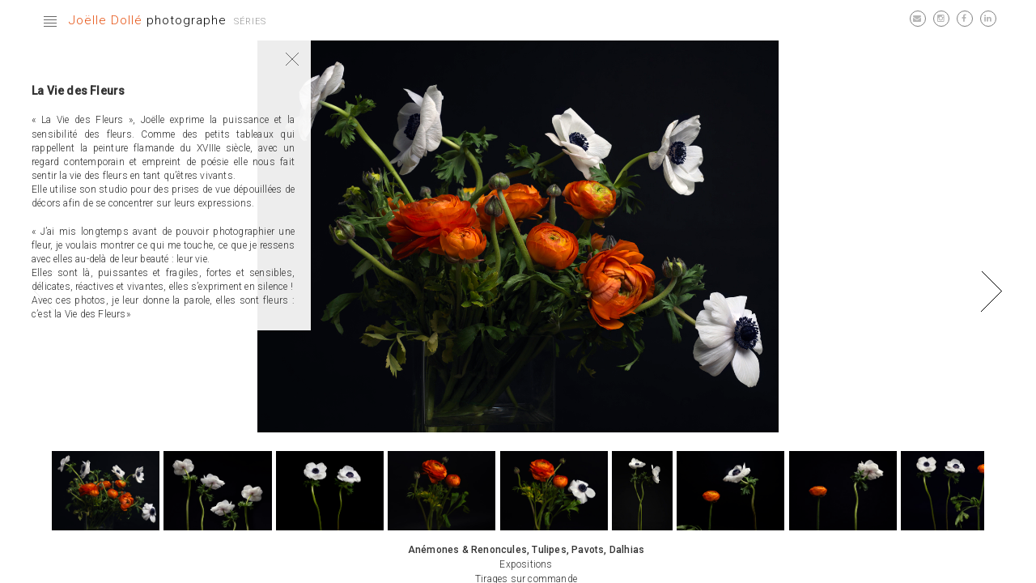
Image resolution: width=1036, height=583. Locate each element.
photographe (148, 20)
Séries (250, 21)
